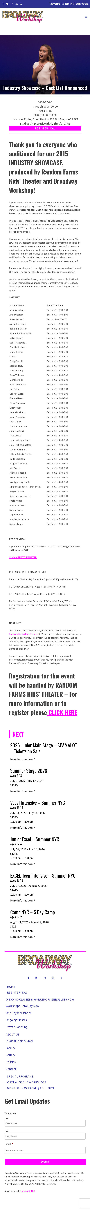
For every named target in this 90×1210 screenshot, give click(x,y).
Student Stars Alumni (19, 1041)
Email (9, 1143)
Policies (11, 1062)
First (7, 1118)
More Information (23, 759)
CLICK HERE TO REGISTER (23, 557)
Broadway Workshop (23, 17)
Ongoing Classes (16, 1020)
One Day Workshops (18, 1013)
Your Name (10, 1113)
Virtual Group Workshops (26, 1082)
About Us (12, 1034)
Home (11, 987)
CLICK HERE (62, 712)
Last (7, 1131)
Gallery (10, 1055)
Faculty (10, 1048)
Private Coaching (16, 1027)
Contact (11, 1069)
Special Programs (20, 1076)
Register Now (45, 128)
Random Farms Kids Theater (24, 634)
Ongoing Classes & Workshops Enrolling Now (40, 999)
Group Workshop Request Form (30, 1088)
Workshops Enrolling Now (22, 1006)
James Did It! (28, 1191)
